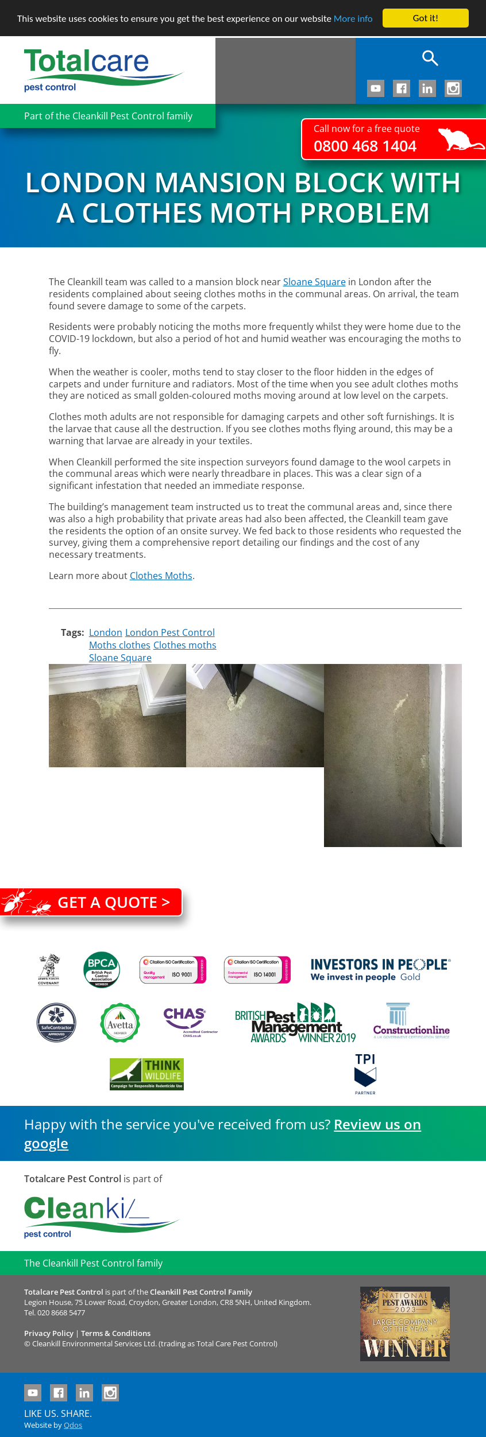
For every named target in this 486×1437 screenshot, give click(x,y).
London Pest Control (170, 632)
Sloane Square (120, 657)
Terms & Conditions (116, 1333)
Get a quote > (113, 901)
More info (353, 19)
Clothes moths (185, 645)
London (105, 632)
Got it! (425, 18)
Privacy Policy (49, 1333)
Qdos (73, 1425)
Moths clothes (120, 645)
